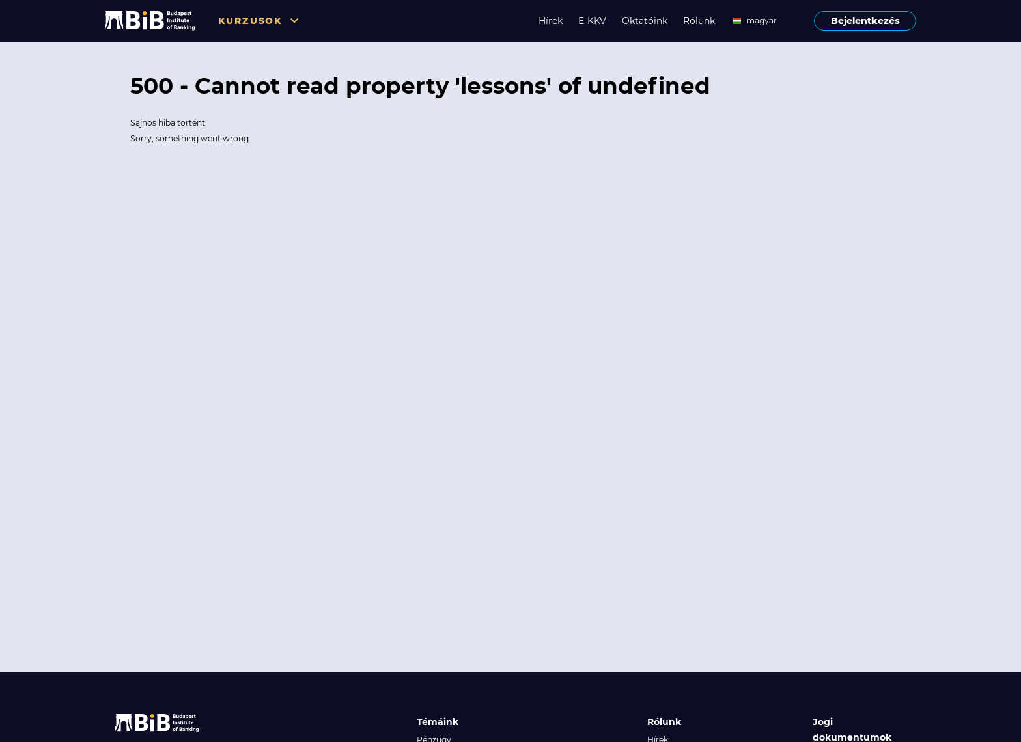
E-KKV (592, 21)
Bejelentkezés (865, 21)
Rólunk (699, 21)
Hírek (550, 21)
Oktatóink (644, 21)
